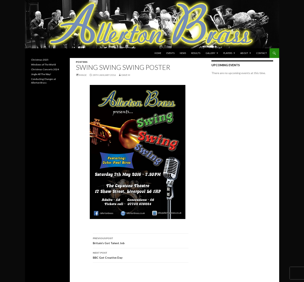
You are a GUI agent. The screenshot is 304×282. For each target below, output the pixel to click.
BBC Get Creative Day (140, 254)
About (244, 53)
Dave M (125, 74)
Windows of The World (43, 64)
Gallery (210, 53)
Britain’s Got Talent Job (140, 240)
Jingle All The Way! (41, 74)
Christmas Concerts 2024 (45, 69)
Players (227, 53)
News (183, 53)
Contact (261, 53)
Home (158, 53)
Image (83, 74)
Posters (81, 61)
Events (170, 53)
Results (195, 53)
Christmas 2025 (39, 59)
